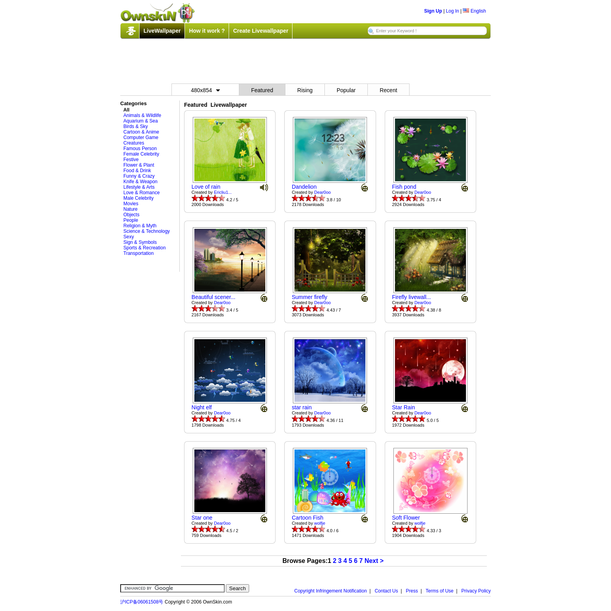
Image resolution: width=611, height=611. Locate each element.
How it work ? (207, 31)
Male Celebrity (138, 198)
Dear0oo (322, 192)
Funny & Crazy (139, 176)
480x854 (205, 90)
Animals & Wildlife (142, 115)
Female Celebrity (141, 154)
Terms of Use (440, 591)
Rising (305, 90)
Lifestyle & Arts (139, 187)
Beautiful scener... (213, 297)
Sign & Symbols (140, 242)
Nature (130, 209)
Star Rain (403, 407)
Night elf (202, 407)
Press (412, 591)
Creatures (133, 143)
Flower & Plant (138, 165)
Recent (388, 90)
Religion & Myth (139, 225)
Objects (131, 214)
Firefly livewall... (411, 297)
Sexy (128, 237)
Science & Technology (146, 231)
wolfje (319, 523)
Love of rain (206, 187)
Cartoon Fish (307, 517)
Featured (262, 90)
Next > (374, 560)
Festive (131, 159)
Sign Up (433, 11)
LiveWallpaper (162, 31)
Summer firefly (309, 297)
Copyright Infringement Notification (330, 591)
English (474, 11)
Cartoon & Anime (141, 132)
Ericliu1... (223, 192)
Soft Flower (406, 517)
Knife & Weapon (140, 181)
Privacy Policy (476, 591)
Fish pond (404, 187)
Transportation (138, 253)
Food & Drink (137, 170)
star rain (302, 407)
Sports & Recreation (144, 248)
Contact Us (386, 591)
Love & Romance (141, 192)
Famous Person (140, 148)
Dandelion (304, 187)
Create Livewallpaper (260, 31)
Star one (202, 517)
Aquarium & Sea (140, 121)
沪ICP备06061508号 (141, 602)
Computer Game (140, 137)
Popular (346, 90)
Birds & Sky (135, 126)
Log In (452, 11)
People (130, 220)
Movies (130, 203)
